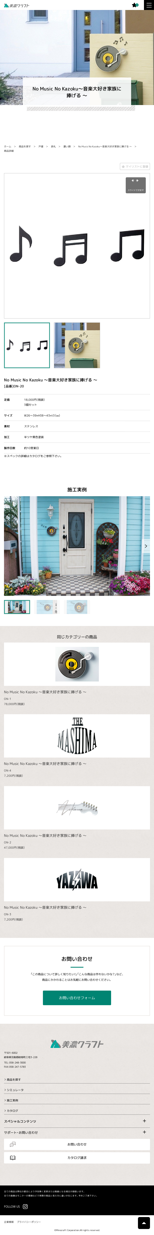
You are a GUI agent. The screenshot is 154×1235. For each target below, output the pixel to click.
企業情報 (9, 1222)
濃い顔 (67, 146)
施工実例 (12, 1100)
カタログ (12, 1111)
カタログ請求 (77, 1158)
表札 (53, 146)
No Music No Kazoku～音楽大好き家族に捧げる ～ (105, 146)
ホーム (7, 146)
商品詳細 (9, 151)
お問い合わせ (77, 1144)
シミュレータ (15, 1090)
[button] (146, 546)
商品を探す (25, 146)
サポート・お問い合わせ (21, 1132)
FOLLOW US (12, 1206)
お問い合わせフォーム (77, 997)
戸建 (40, 146)
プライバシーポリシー (29, 1222)
